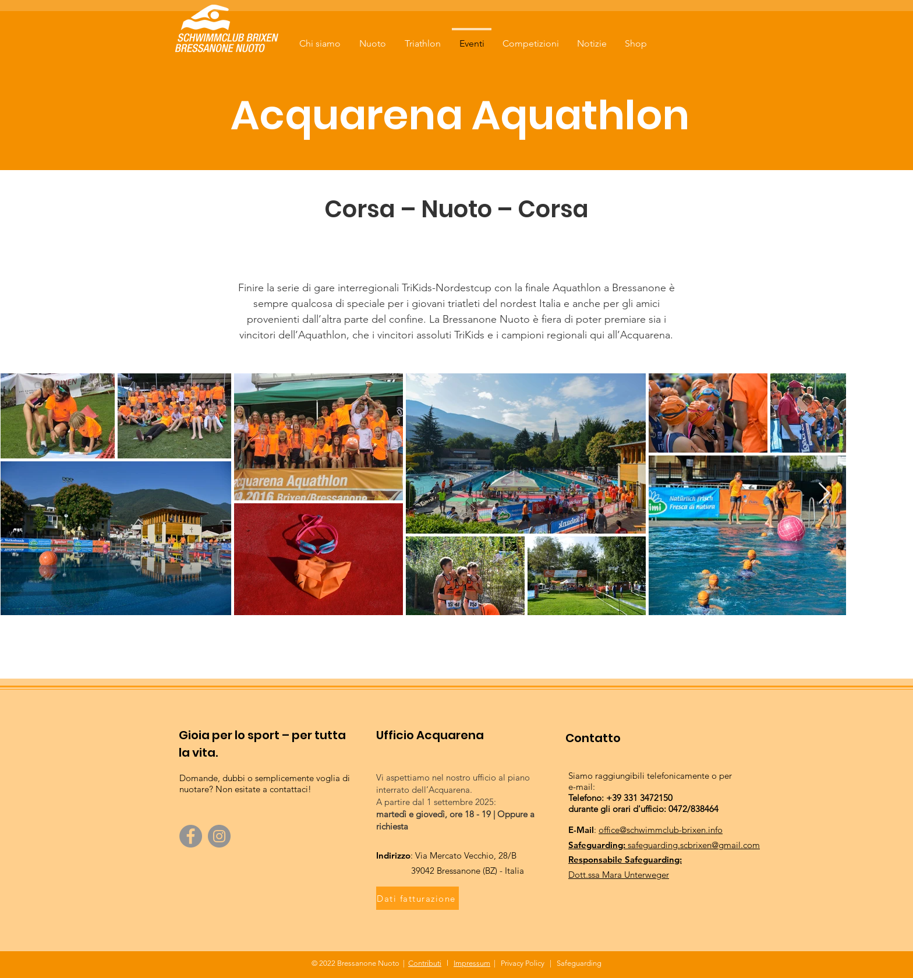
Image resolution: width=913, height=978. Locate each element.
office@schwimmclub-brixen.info (661, 829)
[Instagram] (219, 836)
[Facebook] (190, 836)
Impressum (472, 963)
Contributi (424, 963)
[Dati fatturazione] (417, 898)
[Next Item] (824, 493)
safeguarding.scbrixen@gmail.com (694, 844)
